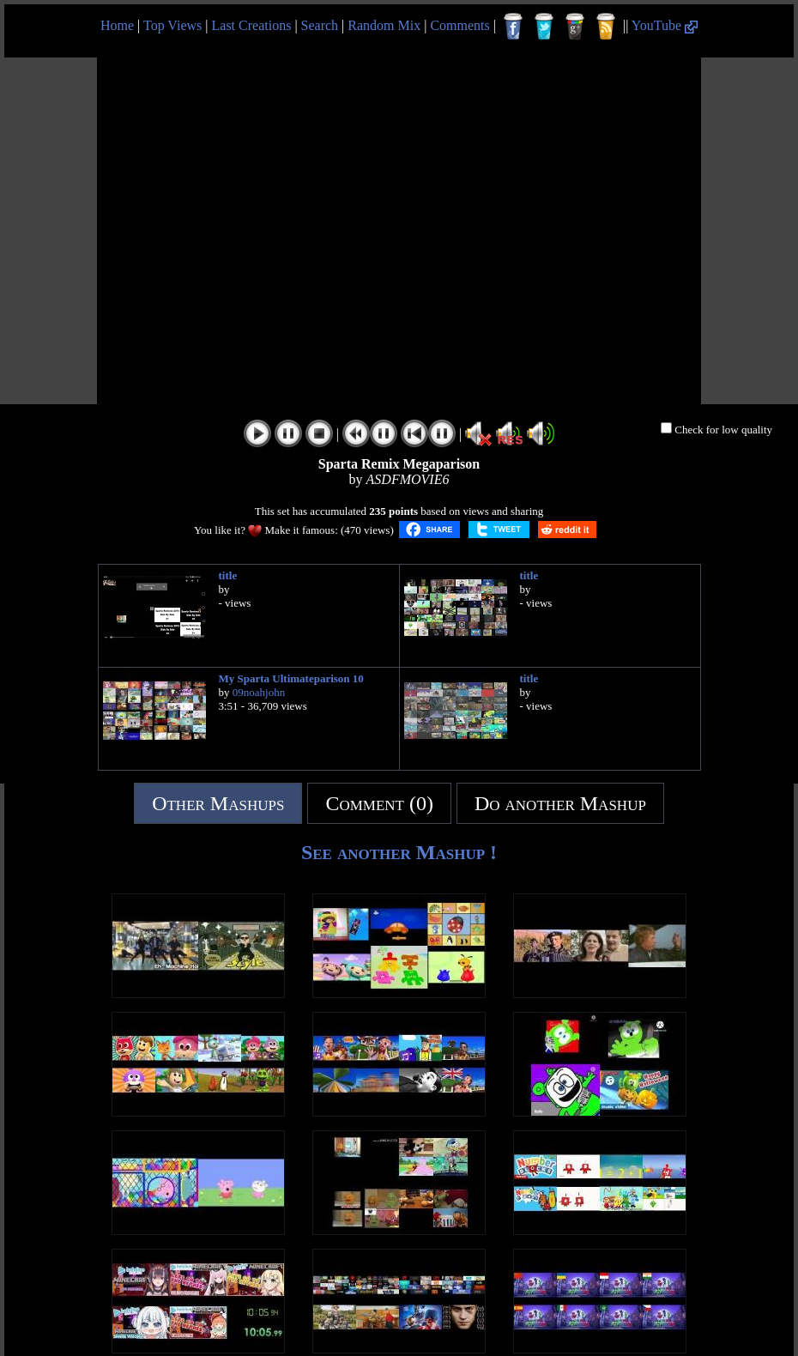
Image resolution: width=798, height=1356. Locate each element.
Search (320, 25)
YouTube (665, 25)
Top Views (172, 25)
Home (117, 25)
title (228, 575)
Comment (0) (379, 803)
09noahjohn (259, 692)
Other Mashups (218, 803)
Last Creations (252, 25)
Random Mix (384, 25)
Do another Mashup (560, 803)
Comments (459, 25)
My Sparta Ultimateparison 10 (291, 678)
